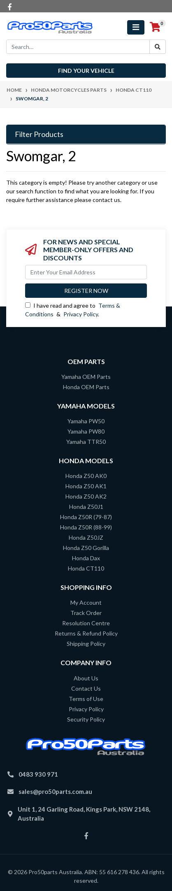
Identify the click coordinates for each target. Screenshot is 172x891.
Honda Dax (86, 558)
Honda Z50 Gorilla (86, 547)
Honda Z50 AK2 (86, 496)
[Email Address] (86, 272)
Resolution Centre (86, 623)
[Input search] (78, 46)
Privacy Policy (80, 314)
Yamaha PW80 (86, 431)
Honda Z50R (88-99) (86, 527)
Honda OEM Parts (86, 386)
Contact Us (86, 688)
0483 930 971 (38, 774)
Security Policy (86, 719)
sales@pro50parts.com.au (55, 791)
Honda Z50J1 (86, 506)
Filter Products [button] (39, 134)
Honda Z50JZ (86, 537)
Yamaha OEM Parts (86, 376)
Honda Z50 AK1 (86, 486)
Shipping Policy (86, 643)
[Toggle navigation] (135, 27)
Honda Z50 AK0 (86, 475)
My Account (86, 602)
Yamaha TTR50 (86, 441)
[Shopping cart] (155, 27)
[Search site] (157, 46)
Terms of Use (86, 698)
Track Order (86, 612)
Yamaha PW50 (86, 421)
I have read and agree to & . (72, 310)
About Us (86, 678)
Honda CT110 (86, 568)
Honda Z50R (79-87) (86, 516)
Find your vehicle (86, 70)
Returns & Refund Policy (86, 633)
